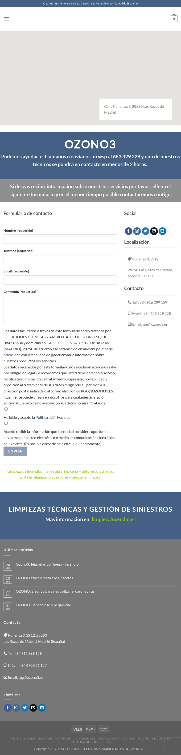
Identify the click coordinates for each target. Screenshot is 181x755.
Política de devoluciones (31, 738)
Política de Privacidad (53, 417)
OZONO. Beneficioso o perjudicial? (44, 605)
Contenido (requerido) (20, 292)
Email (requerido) (16, 271)
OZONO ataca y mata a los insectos (44, 577)
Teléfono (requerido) (18, 251)
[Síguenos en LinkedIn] (162, 231)
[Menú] (6, 18)
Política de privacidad (116, 738)
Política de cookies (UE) (91, 742)
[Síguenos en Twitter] (145, 231)
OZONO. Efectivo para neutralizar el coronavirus (55, 591)
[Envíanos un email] (154, 231)
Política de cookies (153, 738)
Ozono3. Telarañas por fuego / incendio (47, 564)
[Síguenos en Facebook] (128, 231)
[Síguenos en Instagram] (137, 231)
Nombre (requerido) (18, 230)
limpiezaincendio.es (113, 519)
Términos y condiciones (75, 738)
